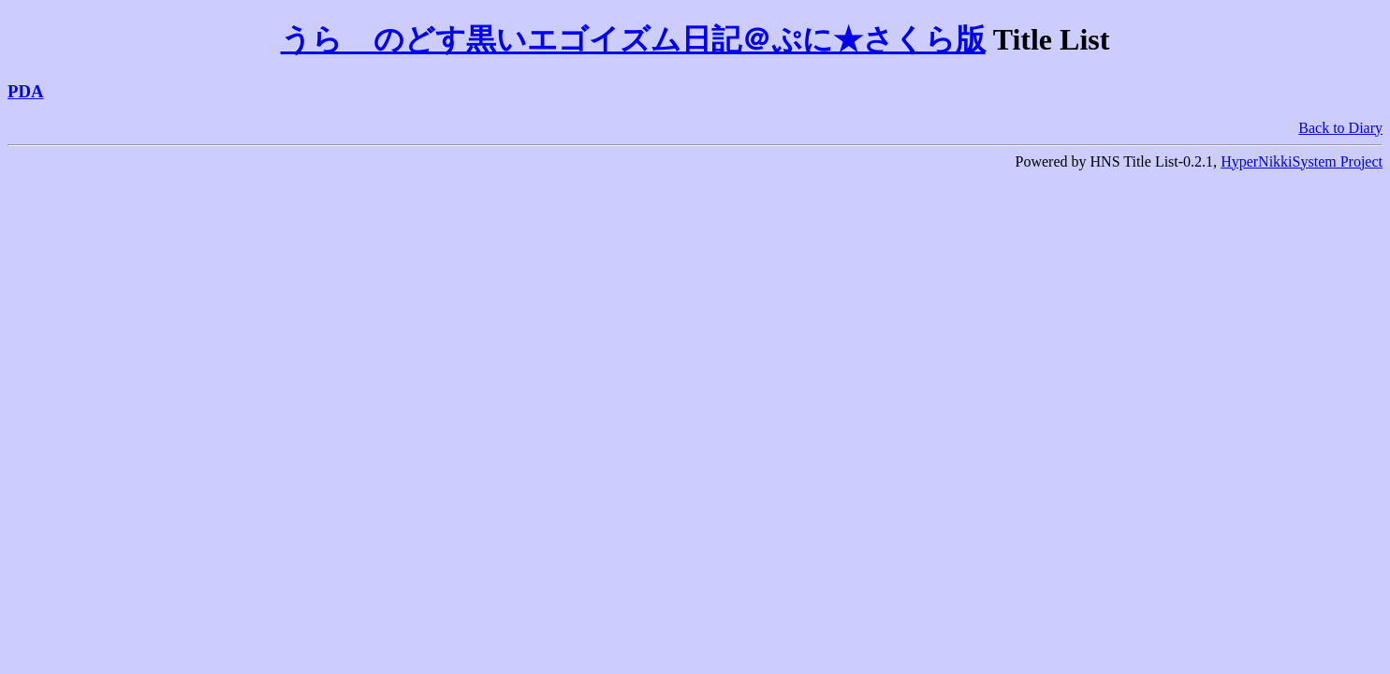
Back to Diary (1340, 128)
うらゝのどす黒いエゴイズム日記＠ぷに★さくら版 (633, 39)
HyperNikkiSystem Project (1302, 161)
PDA (25, 91)
